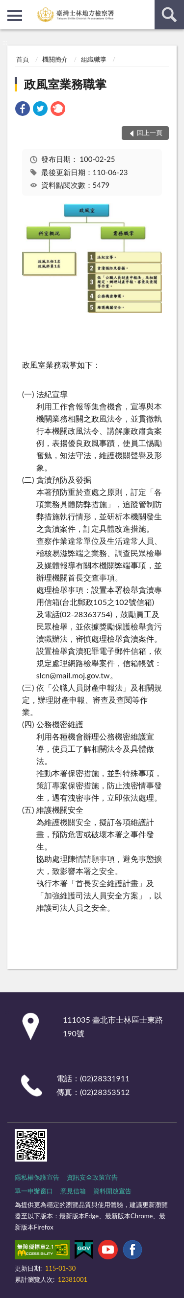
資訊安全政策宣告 (92, 1177)
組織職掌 (93, 59)
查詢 (169, 14)
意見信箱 (73, 1191)
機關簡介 (55, 59)
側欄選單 (14, 15)
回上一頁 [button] (149, 132)
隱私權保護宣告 (37, 1177)
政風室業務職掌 (65, 84)
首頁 (22, 59)
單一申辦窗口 (34, 1191)
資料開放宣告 (112, 1191)
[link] (22, 109)
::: (7, 7)
